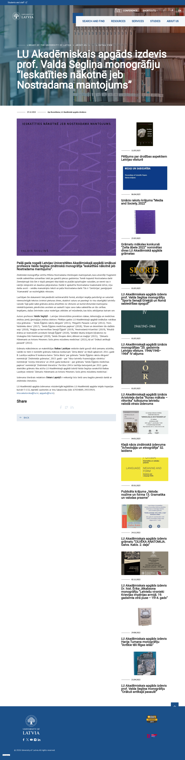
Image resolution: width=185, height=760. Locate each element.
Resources (118, 21)
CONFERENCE (126, 10)
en (179, 10)
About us (173, 21)
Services (138, 21)
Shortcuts (150, 10)
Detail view (106, 45)
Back (24, 417)
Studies (155, 21)
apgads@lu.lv (47, 393)
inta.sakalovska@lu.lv (27, 393)
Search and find (93, 21)
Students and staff (17, 2)
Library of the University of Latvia (49, 45)
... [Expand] (92, 45)
